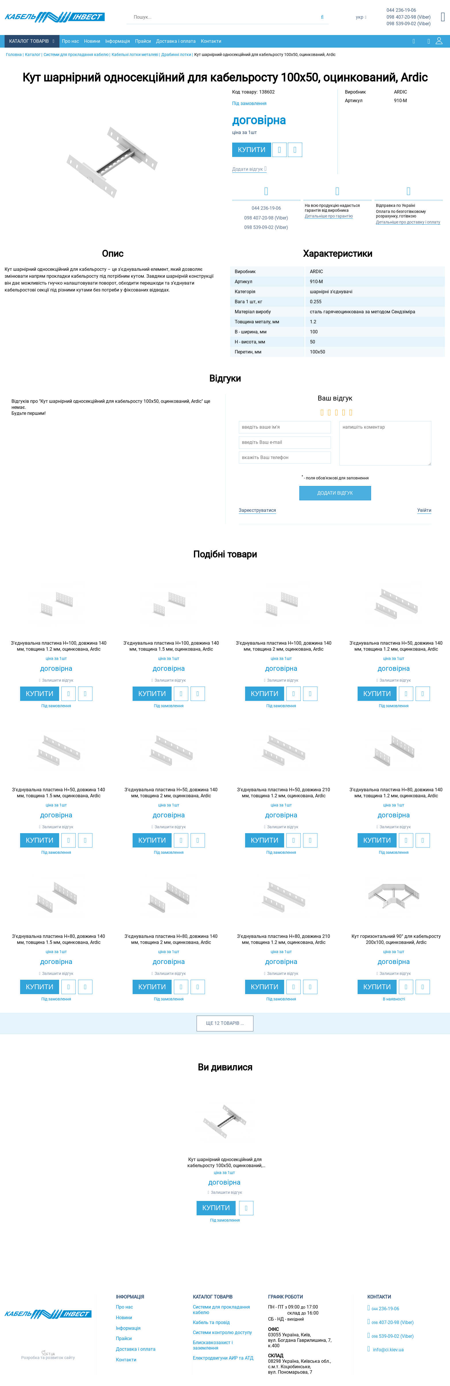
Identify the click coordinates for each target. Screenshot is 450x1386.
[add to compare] (295, 149)
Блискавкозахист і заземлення (213, 1344)
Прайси (144, 41)
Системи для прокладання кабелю (221, 1309)
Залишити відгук (57, 679)
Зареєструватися (257, 510)
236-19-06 (401, 10)
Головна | (15, 54)
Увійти (424, 510)
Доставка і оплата (177, 41)
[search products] (322, 17)
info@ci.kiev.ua (385, 1348)
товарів (230, 1022)
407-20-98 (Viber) (409, 17)
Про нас (71, 41)
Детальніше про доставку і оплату (408, 221)
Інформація (119, 41)
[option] (112, 161)
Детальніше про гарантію (329, 215)
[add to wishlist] (279, 149)
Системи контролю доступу (222, 1332)
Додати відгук (247, 168)
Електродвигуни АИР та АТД (223, 1357)
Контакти (212, 41)
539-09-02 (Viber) (409, 24)
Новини (94, 41)
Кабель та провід (211, 1322)
